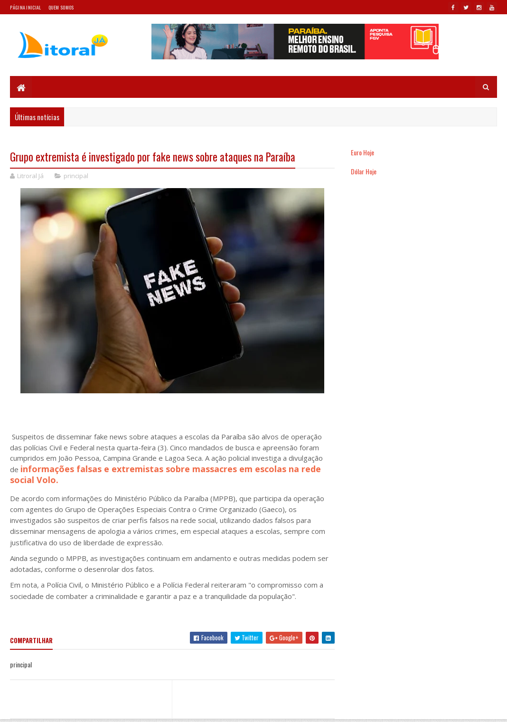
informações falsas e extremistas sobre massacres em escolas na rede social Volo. (165, 474)
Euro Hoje (362, 152)
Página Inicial (25, 7)
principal (76, 175)
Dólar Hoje (363, 171)
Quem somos (61, 7)
